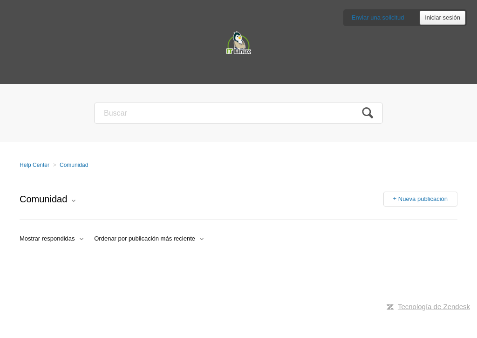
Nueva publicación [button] (423, 198)
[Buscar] (238, 113)
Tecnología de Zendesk (434, 306)
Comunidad (74, 165)
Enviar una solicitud (378, 17)
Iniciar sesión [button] (442, 17)
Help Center (34, 165)
